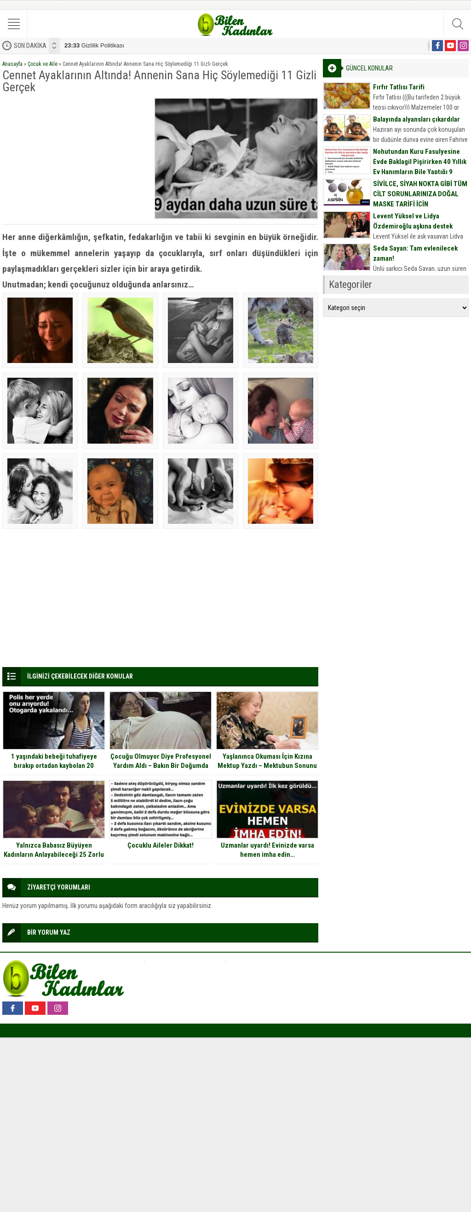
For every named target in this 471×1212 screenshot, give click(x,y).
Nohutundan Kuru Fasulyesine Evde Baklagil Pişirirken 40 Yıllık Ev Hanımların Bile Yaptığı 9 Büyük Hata (419, 166)
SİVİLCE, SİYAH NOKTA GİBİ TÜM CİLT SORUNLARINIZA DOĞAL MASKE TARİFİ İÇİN (420, 194)
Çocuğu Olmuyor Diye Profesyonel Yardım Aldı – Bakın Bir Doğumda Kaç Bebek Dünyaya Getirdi (160, 765)
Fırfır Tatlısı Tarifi (399, 87)
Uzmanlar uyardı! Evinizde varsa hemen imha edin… (267, 850)
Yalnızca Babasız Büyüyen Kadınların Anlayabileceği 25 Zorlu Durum (54, 854)
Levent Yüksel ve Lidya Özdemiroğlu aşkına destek (413, 221)
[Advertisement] (75, 155)
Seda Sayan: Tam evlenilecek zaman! (415, 253)
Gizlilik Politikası (94, 45)
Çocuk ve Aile (42, 64)
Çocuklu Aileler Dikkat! (160, 845)
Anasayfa (12, 64)
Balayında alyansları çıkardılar (416, 119)
